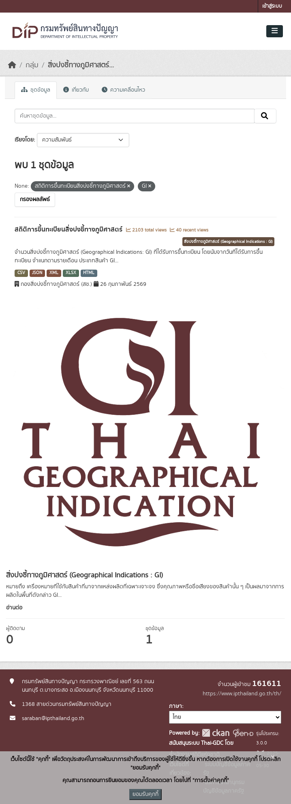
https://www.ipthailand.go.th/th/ (242, 694)
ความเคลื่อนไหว (123, 90)
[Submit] (265, 116)
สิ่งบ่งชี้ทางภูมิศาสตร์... (81, 65)
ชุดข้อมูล (35, 90)
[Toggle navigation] (274, 31)
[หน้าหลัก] (12, 65)
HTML (88, 273)
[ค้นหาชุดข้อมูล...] (135, 116)
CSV (21, 273)
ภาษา (175, 706)
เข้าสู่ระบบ (272, 6)
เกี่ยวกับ (76, 90)
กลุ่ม (32, 65)
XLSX (71, 273)
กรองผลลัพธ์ (35, 199)
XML (53, 273)
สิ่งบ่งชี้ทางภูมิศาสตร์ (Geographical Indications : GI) (228, 241)
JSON (37, 273)
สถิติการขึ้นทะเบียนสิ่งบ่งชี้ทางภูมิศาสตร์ (69, 229)
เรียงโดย (24, 140)
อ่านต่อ (14, 608)
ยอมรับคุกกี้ (145, 794)
